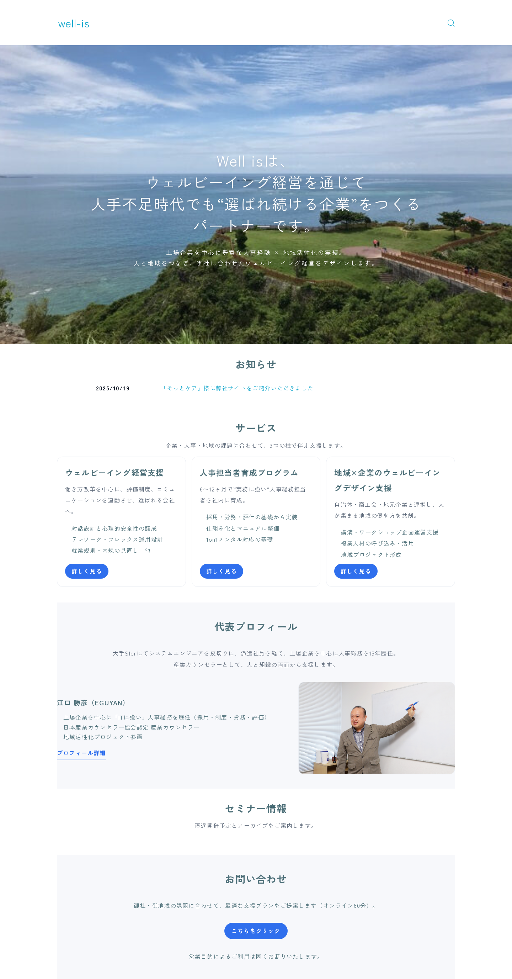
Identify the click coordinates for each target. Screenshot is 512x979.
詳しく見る (86, 571)
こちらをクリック (256, 930)
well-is (74, 22)
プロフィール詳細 (81, 752)
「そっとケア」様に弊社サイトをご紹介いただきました (237, 388)
